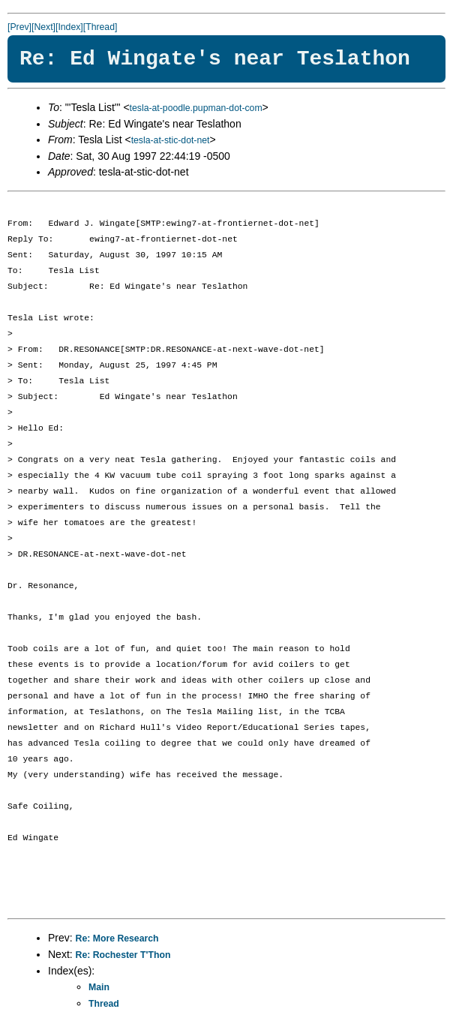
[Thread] (100, 27)
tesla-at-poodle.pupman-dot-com (196, 108)
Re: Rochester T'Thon (123, 955)
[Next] (44, 27)
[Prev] (20, 27)
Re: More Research (117, 938)
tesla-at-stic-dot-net (170, 140)
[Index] (69, 27)
